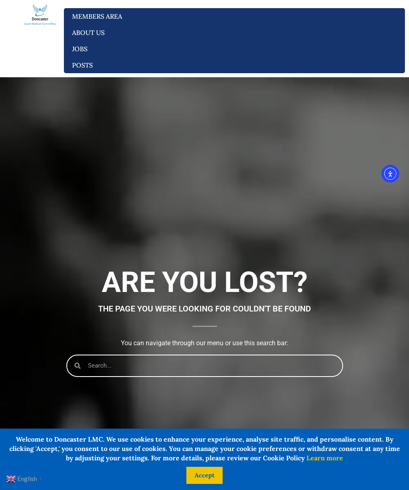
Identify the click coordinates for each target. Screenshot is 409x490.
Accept (204, 475)
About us (90, 32)
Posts (82, 65)
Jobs (82, 49)
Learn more (324, 458)
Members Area (99, 16)
